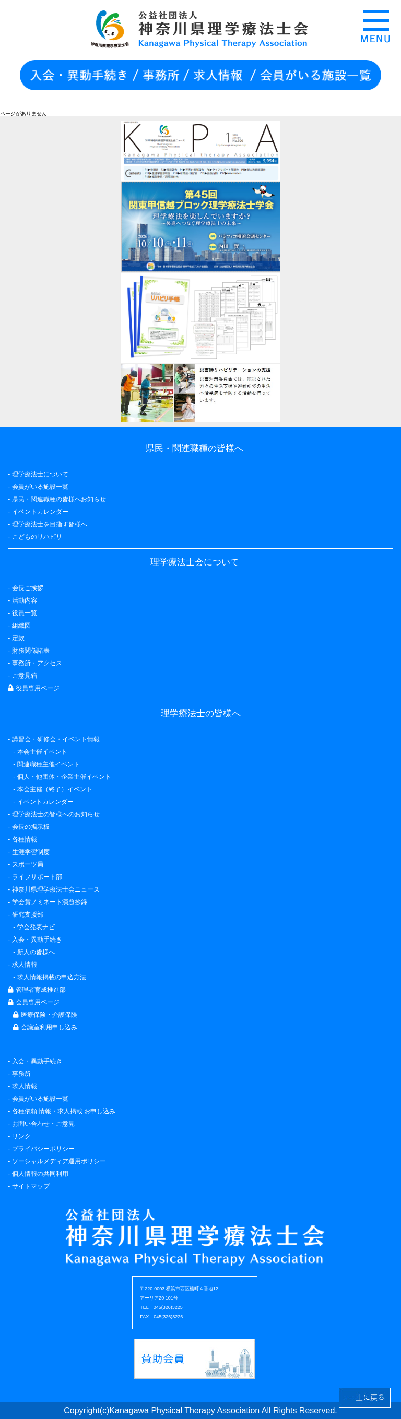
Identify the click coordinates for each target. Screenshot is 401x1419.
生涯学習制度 (31, 852)
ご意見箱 (24, 675)
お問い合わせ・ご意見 (43, 1123)
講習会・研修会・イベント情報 (56, 739)
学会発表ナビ (36, 927)
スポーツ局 (27, 864)
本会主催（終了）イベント (54, 789)
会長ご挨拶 (27, 588)
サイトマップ (31, 1186)
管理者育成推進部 (36, 989)
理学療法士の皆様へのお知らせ (56, 814)
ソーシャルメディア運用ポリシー (59, 1161)
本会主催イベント (42, 751)
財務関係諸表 (31, 650)
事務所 (21, 1073)
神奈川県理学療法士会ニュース (56, 889)
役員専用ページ (33, 688)
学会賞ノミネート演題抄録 (49, 902)
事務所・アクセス (37, 663)
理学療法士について (40, 474)
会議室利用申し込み (45, 1027)
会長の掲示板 (31, 827)
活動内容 (24, 600)
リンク (21, 1136)
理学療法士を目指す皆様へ (49, 524)
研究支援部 (27, 914)
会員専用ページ (33, 1002)
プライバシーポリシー (43, 1148)
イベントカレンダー (40, 511)
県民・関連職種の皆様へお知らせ (59, 499)
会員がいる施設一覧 (40, 1098)
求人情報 (24, 1086)
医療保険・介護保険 (45, 1014)
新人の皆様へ (36, 952)
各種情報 (24, 839)
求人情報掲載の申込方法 (51, 977)
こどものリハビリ (37, 536)
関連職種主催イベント (48, 764)
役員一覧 (24, 613)
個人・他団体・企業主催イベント (64, 776)
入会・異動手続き (37, 1061)
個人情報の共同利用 (40, 1173)
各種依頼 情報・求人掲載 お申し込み (64, 1111)
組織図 (21, 625)
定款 (18, 638)
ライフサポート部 (37, 877)
